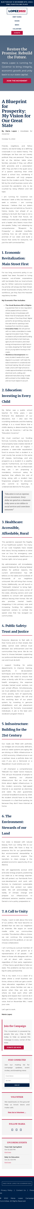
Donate (17, 33)
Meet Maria (17, 17)
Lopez (17, 11)
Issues (17, 21)
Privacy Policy (6, 1190)
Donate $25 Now (14, 1047)
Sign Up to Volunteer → (17, 1112)
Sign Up (17, 1085)
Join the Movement (17, 81)
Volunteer (17, 29)
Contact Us (21, 1190)
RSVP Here (8, 1152)
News (17, 25)
